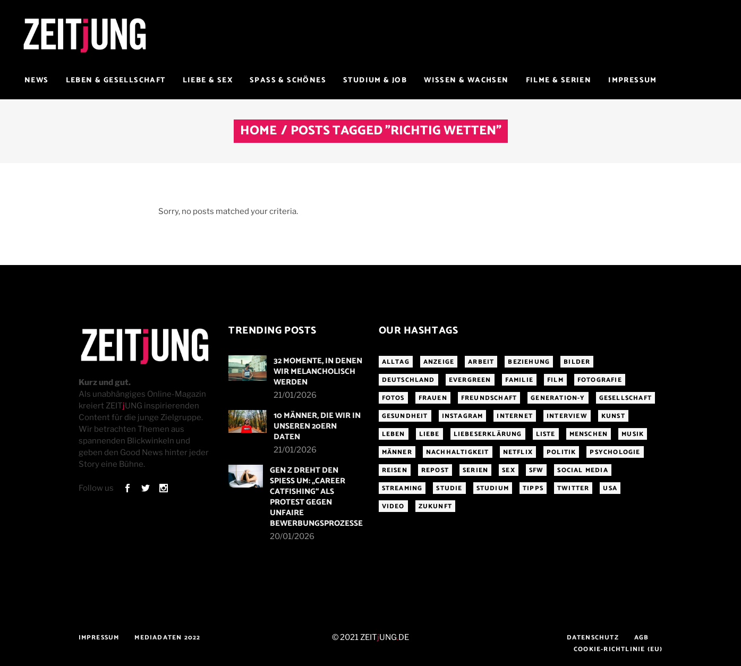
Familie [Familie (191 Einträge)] (519, 380)
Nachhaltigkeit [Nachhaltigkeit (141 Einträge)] (457, 452)
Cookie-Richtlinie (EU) (618, 649)
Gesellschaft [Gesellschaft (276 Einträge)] (625, 398)
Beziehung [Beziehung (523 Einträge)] (529, 362)
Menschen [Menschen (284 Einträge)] (588, 434)
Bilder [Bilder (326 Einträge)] (577, 362)
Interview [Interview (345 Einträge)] (567, 416)
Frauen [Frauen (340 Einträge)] (433, 398)
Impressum (99, 638)
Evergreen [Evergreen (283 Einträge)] (470, 380)
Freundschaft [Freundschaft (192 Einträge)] (489, 398)
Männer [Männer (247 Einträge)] (397, 452)
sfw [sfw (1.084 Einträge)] (536, 470)
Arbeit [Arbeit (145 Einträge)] (481, 362)
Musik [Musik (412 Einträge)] (632, 434)
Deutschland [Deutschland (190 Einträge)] (408, 380)
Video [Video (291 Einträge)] (393, 506)
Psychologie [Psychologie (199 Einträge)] (615, 452)
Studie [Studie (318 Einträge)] (449, 488)
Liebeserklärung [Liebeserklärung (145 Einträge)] (488, 434)
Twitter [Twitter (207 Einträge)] (573, 488)
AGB (641, 638)
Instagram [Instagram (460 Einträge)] (462, 416)
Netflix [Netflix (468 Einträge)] (518, 452)
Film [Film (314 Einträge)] (555, 380)
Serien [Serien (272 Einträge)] (475, 470)
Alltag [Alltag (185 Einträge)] (396, 362)
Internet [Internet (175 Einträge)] (515, 416)
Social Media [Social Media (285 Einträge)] (582, 470)
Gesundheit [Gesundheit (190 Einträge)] (405, 416)
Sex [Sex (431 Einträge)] (508, 470)
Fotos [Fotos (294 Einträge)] (393, 398)
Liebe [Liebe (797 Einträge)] (429, 434)
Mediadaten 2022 (167, 638)
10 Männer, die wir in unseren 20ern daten (317, 426)
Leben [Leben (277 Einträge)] (393, 434)
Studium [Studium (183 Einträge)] (492, 488)
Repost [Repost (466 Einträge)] (435, 470)
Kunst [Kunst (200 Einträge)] (613, 416)
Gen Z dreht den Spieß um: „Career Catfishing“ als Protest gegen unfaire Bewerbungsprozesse (316, 497)
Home (258, 131)
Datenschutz (593, 638)
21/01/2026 (295, 395)
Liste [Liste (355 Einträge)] (546, 434)
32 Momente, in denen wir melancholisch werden (318, 371)
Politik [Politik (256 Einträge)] (561, 452)
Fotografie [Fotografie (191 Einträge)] (599, 380)
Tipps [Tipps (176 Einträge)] (533, 488)
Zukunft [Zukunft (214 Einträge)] (435, 506)
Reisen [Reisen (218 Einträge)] (394, 470)
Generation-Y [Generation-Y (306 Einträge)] (558, 398)
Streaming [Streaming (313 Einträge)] (402, 488)
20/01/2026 (292, 536)
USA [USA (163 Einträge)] (610, 488)
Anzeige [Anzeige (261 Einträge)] (438, 362)
